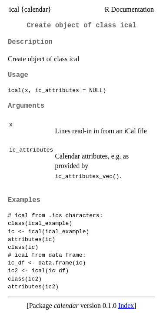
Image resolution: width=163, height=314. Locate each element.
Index (126, 305)
